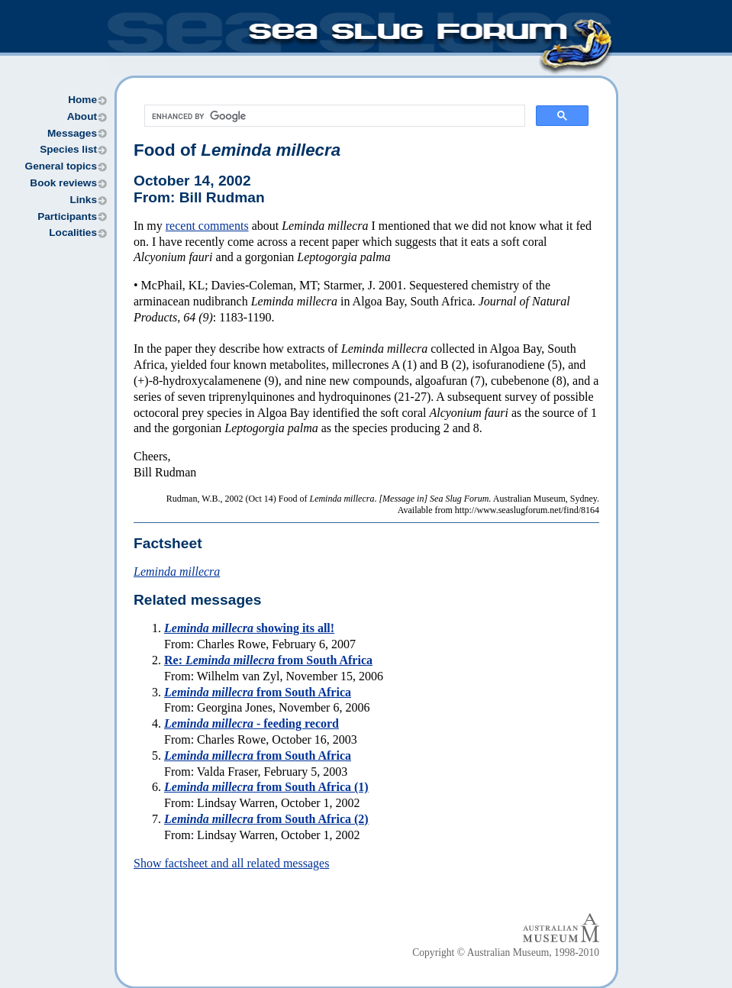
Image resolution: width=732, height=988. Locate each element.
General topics (61, 166)
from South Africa (257, 692)
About (82, 116)
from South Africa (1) (266, 786)
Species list (68, 149)
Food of (237, 150)
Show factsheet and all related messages (231, 863)
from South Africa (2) (266, 818)
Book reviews (63, 183)
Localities (73, 232)
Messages (72, 133)
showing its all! (249, 628)
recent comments (207, 225)
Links (83, 199)
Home (82, 99)
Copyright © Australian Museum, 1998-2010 (505, 952)
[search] (333, 116)
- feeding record (251, 723)
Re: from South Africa (268, 660)
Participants (67, 216)
